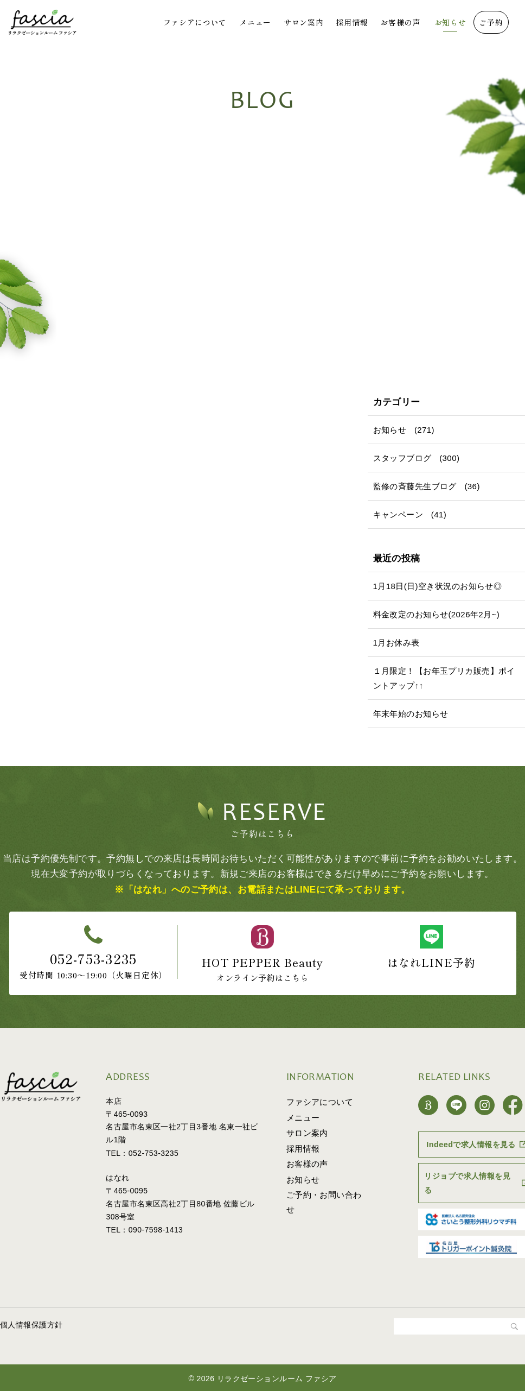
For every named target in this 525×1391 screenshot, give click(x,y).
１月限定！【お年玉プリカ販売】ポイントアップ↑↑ (444, 678)
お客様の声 (400, 22)
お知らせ (450, 22)
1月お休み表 (396, 642)
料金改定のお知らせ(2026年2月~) (436, 614)
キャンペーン (398, 514)
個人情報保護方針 (31, 1323)
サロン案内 (304, 22)
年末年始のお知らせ (411, 713)
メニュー (255, 22)
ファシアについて (195, 22)
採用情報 (352, 22)
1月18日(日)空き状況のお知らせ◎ (437, 586)
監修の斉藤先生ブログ (415, 486)
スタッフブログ (402, 458)
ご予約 (491, 22)
